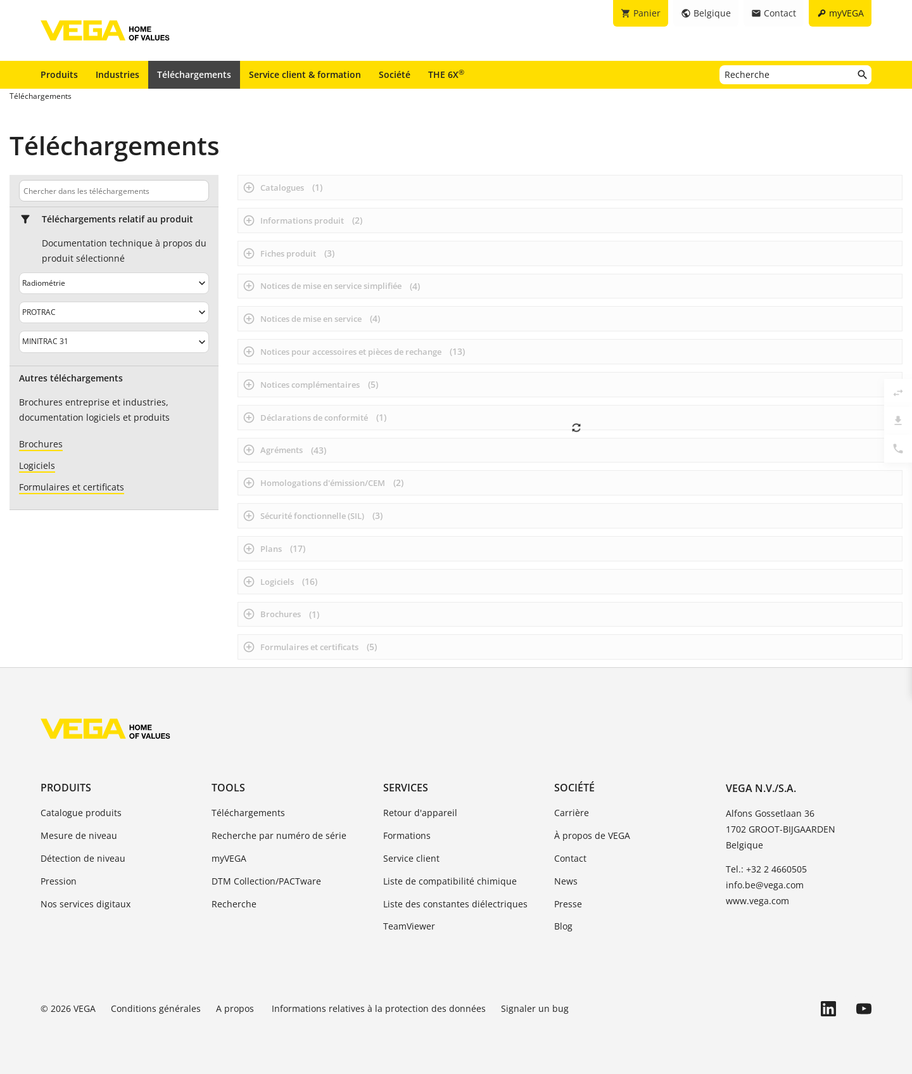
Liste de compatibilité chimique (450, 881)
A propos (236, 1008)
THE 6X (446, 74)
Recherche (234, 904)
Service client (411, 858)
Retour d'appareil (420, 813)
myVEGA (229, 858)
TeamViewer (409, 926)
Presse (568, 904)
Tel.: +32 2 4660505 (766, 869)
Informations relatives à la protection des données (379, 1008)
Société (394, 74)
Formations (407, 835)
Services (405, 788)
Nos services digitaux (85, 904)
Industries (117, 74)
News (566, 881)
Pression (59, 881)
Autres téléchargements (71, 378)
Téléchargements (194, 74)
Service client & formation (305, 74)
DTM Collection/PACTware (266, 881)
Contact (570, 858)
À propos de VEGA (592, 835)
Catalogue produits (81, 813)
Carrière (571, 813)
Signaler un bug (535, 1008)
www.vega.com (757, 901)
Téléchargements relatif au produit (117, 219)
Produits (59, 74)
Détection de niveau (83, 858)
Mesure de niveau (79, 835)
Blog (563, 926)
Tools (228, 788)
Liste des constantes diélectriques (455, 904)
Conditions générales (156, 1008)
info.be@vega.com (765, 885)
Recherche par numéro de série (279, 835)
